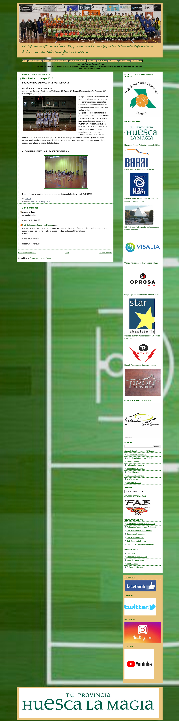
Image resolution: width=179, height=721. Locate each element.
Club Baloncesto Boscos (136, 541)
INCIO (24, 61)
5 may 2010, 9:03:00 (30, 239)
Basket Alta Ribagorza (136, 534)
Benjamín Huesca (134, 483)
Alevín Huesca (132, 479)
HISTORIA (91, 61)
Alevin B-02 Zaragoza (135, 476)
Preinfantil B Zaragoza (136, 469)
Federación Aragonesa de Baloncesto (142, 527)
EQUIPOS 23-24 (35, 61)
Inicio (67, 253)
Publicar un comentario (30, 244)
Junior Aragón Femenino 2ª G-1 (139, 458)
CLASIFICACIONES (77, 61)
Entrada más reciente (27, 253)
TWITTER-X (113, 61)
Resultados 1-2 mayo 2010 (37, 78)
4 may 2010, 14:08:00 (31, 220)
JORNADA (63, 61)
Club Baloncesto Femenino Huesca (37, 225)
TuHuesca (131, 553)
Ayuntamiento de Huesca (137, 557)
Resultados (35, 202)
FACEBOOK (102, 61)
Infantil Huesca (133, 472)
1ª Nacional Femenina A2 (137, 455)
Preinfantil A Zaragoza (135, 465)
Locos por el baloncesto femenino (140, 545)
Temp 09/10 (46, 202)
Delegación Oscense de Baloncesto (141, 524)
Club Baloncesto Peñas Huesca (139, 531)
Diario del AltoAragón (135, 560)
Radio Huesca (132, 564)
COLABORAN (136, 61)
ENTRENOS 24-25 (51, 61)
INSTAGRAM (124, 61)
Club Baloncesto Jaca (135, 538)
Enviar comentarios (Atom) (40, 258)
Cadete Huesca (133, 462)
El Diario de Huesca (135, 567)
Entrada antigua (105, 253)
